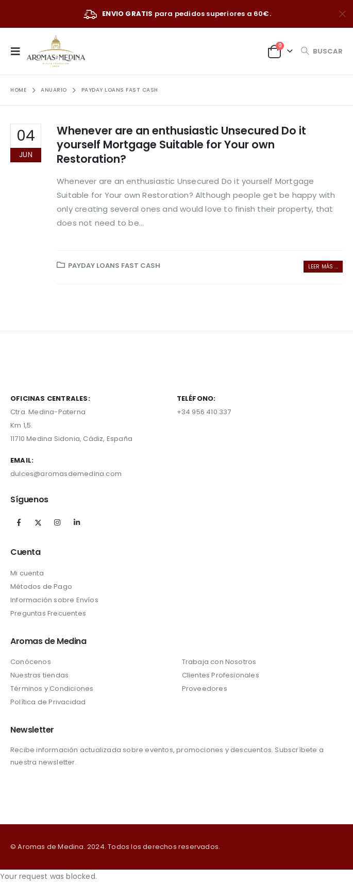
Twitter (38, 522)
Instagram (57, 522)
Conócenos (30, 662)
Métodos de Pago (41, 586)
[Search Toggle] (321, 51)
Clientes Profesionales (220, 675)
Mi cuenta (27, 573)
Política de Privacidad (48, 702)
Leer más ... (323, 266)
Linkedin (77, 522)
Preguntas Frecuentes (48, 613)
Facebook (19, 522)
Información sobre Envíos (54, 600)
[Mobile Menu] (18, 51)
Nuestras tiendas (39, 675)
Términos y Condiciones (51, 688)
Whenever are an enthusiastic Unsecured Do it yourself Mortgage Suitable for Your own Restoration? (181, 144)
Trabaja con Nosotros (219, 662)
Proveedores (204, 688)
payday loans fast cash (114, 265)
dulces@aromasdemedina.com (66, 474)
